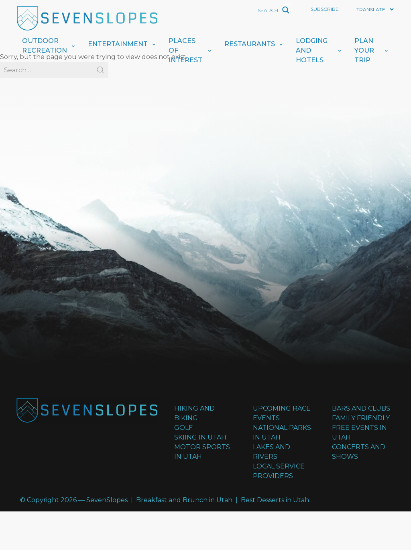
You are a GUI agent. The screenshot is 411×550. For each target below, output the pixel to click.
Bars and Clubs (361, 408)
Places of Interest (185, 50)
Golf (183, 427)
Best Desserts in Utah (275, 500)
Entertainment (118, 44)
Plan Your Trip (364, 50)
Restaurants (249, 44)
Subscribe (325, 9)
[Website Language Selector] (375, 9)
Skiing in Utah (200, 437)
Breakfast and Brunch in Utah (184, 500)
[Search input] (245, 10)
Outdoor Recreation (44, 45)
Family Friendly (361, 418)
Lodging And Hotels (312, 50)
